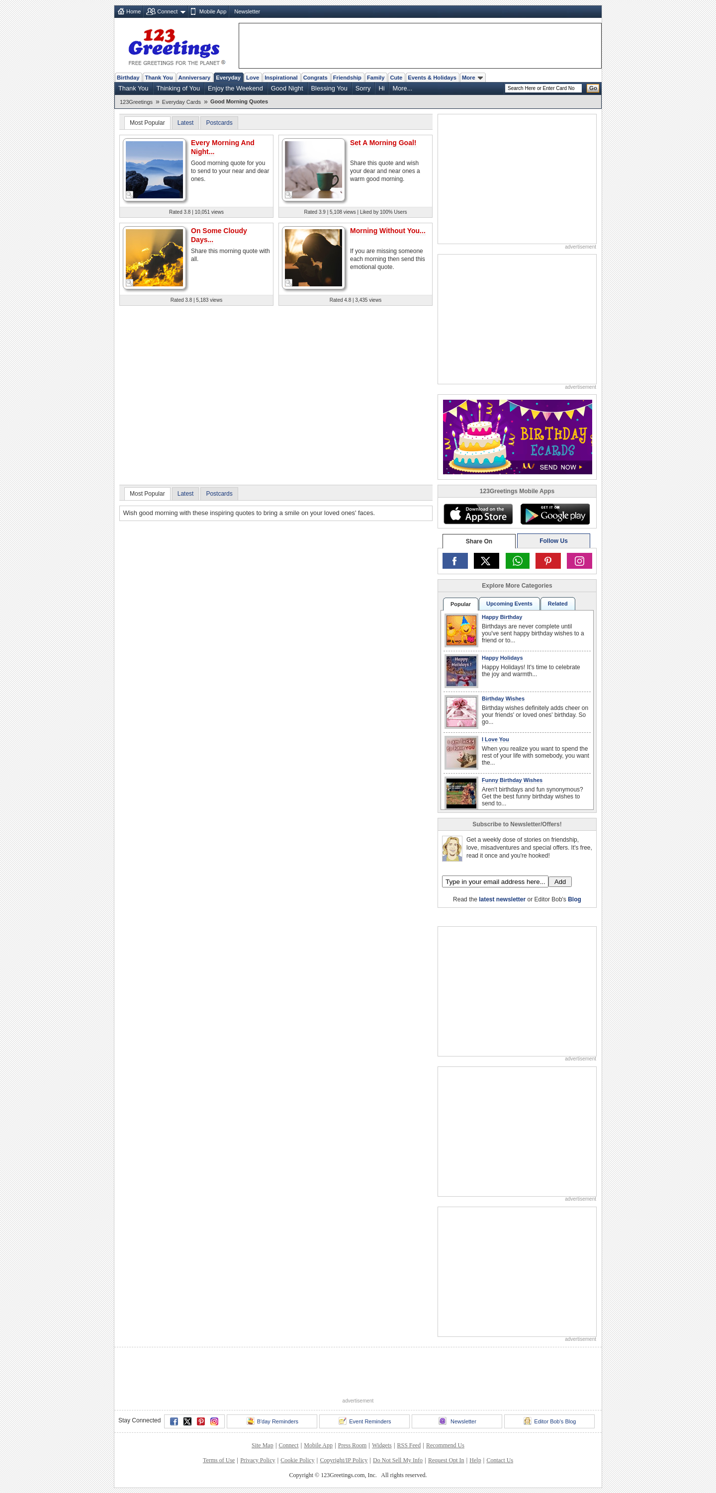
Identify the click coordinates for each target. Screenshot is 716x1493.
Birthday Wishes (503, 699)
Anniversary (195, 78)
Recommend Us (445, 1445)
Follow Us (553, 540)
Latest (186, 122)
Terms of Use (219, 1460)
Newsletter (247, 11)
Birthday (128, 78)
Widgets (382, 1445)
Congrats (315, 78)
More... (402, 88)
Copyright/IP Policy (343, 1460)
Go (593, 88)
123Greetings (136, 102)
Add (560, 881)
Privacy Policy (257, 1460)
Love (252, 78)
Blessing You (329, 88)
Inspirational (281, 78)
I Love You (495, 739)
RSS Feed (409, 1445)
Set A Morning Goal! (383, 143)
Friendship (347, 78)
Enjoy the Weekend (235, 88)
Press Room (352, 1445)
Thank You (159, 78)
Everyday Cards (181, 102)
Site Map (262, 1445)
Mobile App (212, 11)
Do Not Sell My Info (398, 1460)
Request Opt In (446, 1460)
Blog (574, 899)
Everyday (228, 78)
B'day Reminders (272, 1421)
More (472, 78)
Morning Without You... (388, 231)
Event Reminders (365, 1421)
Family (375, 78)
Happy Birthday (502, 617)
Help (475, 1460)
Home (133, 11)
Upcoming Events (509, 604)
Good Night (287, 88)
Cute (396, 78)
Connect (167, 11)
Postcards (219, 122)
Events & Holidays (432, 78)
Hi (381, 88)
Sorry (363, 88)
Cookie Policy (297, 1460)
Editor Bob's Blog (550, 1421)
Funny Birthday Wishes (512, 780)
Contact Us (499, 1460)
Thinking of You (178, 88)
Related (558, 604)
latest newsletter (502, 899)
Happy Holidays (502, 658)
